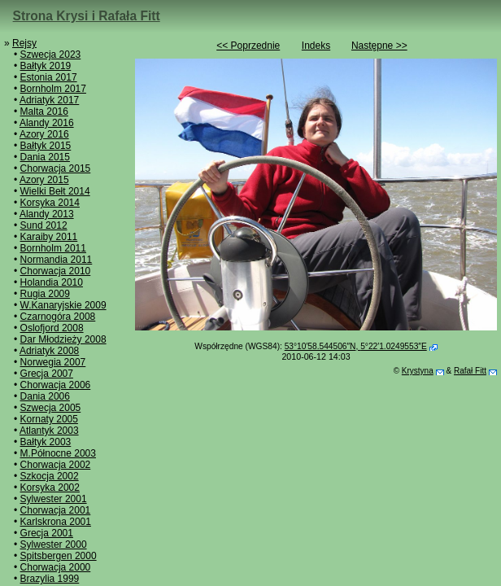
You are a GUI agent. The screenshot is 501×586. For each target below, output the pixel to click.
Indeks (316, 45)
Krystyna (417, 370)
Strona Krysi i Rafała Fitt (86, 16)
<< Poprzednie (248, 45)
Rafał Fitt (470, 370)
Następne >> (379, 45)
